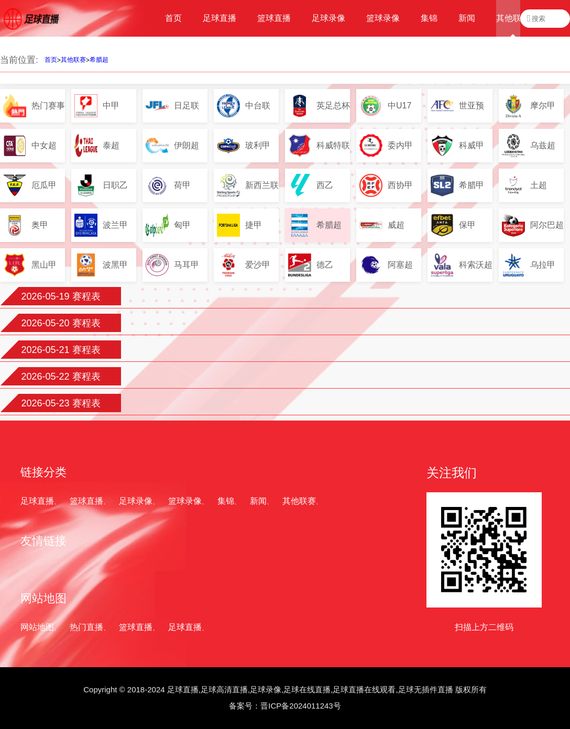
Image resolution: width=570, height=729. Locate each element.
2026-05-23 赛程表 (60, 403)
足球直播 (37, 500)
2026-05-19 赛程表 (60, 296)
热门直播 (86, 627)
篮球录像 (185, 500)
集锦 (225, 500)
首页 (51, 59)
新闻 (258, 500)
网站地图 (37, 627)
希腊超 (99, 59)
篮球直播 (86, 500)
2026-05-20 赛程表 (60, 323)
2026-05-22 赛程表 (60, 376)
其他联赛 (73, 59)
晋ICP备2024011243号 (300, 705)
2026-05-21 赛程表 (60, 350)
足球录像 (135, 500)
